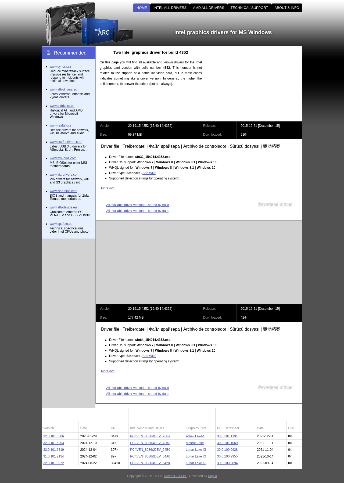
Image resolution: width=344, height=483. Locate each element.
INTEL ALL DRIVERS (170, 8)
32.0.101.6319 (53, 450)
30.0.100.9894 (227, 463)
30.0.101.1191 (227, 436)
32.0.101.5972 (53, 463)
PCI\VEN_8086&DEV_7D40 (150, 443)
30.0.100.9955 (227, 456)
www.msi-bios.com (63, 158)
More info (107, 188)
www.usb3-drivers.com (66, 141)
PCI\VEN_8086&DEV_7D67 (150, 436)
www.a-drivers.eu (62, 105)
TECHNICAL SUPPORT (249, 8)
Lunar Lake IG (196, 450)
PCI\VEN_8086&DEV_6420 (150, 463)
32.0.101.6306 (53, 436)
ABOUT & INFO (287, 8)
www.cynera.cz (60, 66)
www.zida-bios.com (63, 191)
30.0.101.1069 (227, 443)
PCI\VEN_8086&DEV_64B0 (150, 450)
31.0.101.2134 (53, 456)
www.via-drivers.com (64, 174)
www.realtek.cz (60, 125)
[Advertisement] (256, 83)
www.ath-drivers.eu (63, 89)
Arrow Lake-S (195, 436)
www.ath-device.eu (63, 207)
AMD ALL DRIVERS (208, 8)
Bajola (212, 476)
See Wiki (148, 173)
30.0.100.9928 (227, 450)
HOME (142, 8)
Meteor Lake (195, 443)
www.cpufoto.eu (61, 223)
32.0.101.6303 (53, 443)
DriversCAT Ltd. (175, 476)
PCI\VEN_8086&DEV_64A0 (150, 456)
